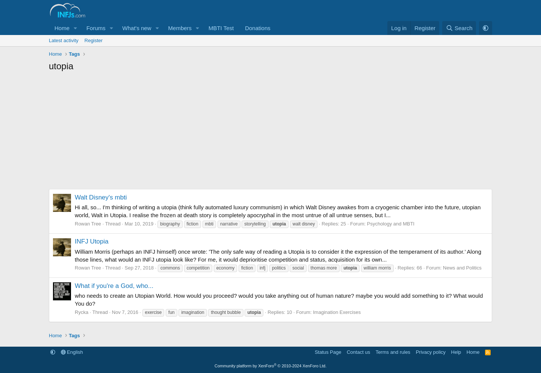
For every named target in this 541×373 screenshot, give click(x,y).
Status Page (328, 352)
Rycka (81, 312)
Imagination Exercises (337, 312)
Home (62, 28)
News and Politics (462, 268)
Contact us (358, 352)
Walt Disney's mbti (101, 197)
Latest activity (64, 40)
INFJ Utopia (92, 241)
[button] (75, 28)
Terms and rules (393, 352)
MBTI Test (221, 28)
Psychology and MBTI (390, 224)
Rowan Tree (88, 224)
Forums (96, 28)
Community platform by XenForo (270, 366)
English (72, 352)
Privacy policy (431, 352)
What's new (136, 28)
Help (456, 352)
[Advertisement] (270, 132)
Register (94, 40)
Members (180, 28)
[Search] (459, 28)
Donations (257, 28)
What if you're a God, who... (114, 285)
